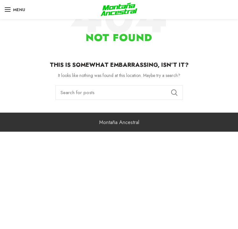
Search (174, 92)
